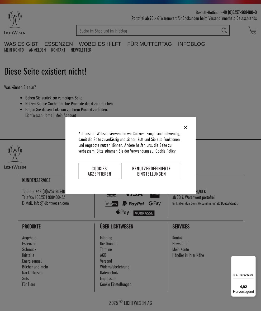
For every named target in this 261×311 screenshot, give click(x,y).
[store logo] (26, 22)
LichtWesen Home (38, 115)
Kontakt (58, 49)
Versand (214, 18)
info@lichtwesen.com (51, 202)
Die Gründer (108, 243)
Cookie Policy (165, 150)
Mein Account (65, 115)
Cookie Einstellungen (115, 284)
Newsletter (81, 49)
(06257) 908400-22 (50, 197)
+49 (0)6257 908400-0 (53, 191)
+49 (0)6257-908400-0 (239, 12)
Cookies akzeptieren (99, 171)
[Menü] (252, 259)
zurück (46, 97)
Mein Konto (14, 49)
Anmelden (37, 49)
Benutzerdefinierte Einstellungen (151, 171)
